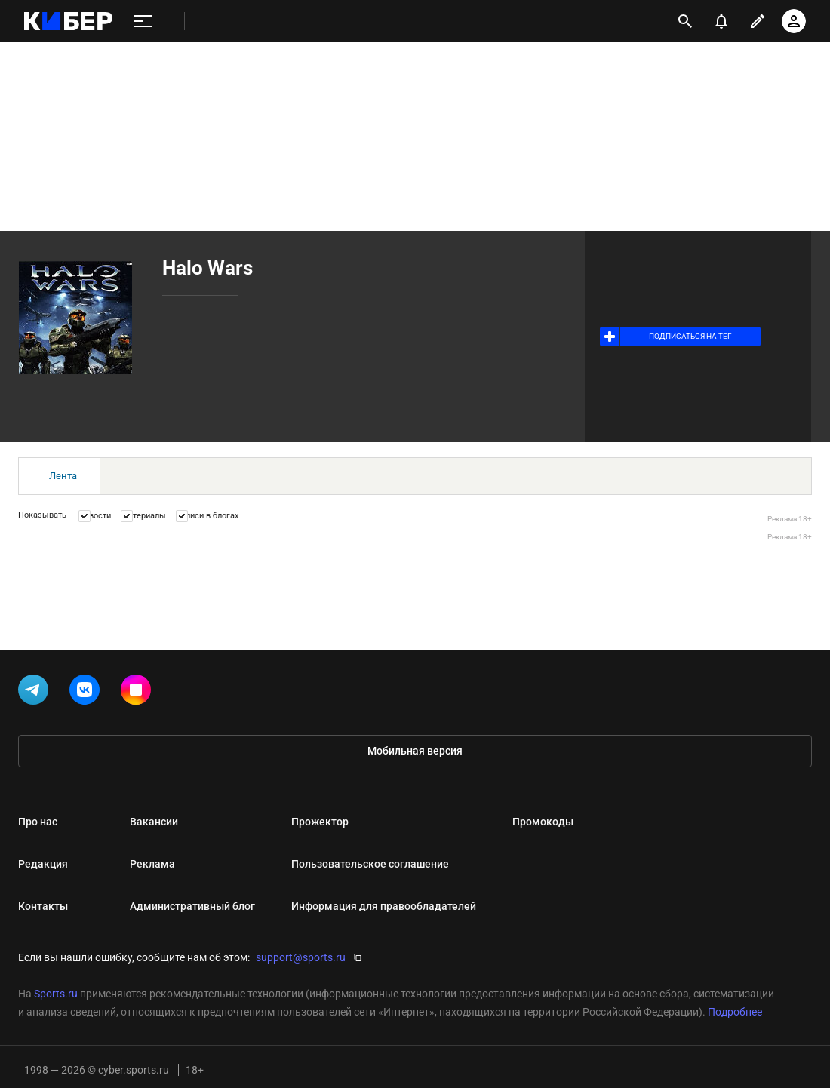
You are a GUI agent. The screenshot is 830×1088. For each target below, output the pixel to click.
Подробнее (735, 1012)
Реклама (152, 864)
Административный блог (192, 906)
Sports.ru (56, 994)
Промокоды (542, 822)
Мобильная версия (415, 751)
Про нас (37, 822)
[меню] (142, 21)
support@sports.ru (301, 957)
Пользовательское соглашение (370, 864)
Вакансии (154, 822)
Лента (63, 475)
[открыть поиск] (685, 21)
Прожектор (320, 822)
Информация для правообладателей (383, 906)
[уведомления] (721, 21)
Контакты (43, 906)
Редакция (43, 864)
